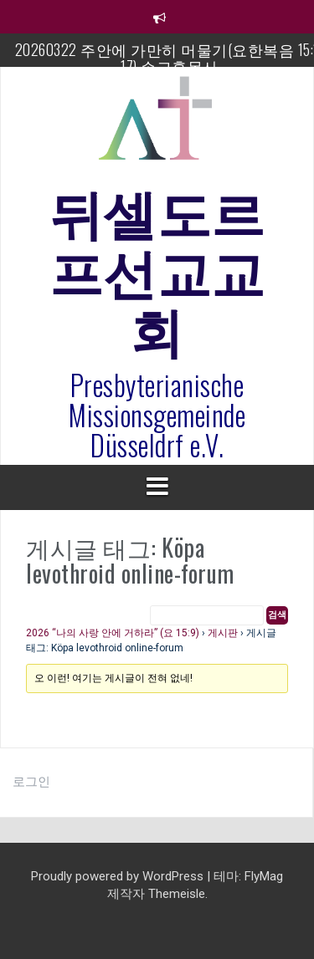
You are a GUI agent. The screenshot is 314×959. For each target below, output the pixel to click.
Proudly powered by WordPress (119, 876)
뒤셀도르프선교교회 (157, 269)
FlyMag (264, 876)
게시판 (223, 633)
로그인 (31, 781)
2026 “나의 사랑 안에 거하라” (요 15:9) (112, 633)
